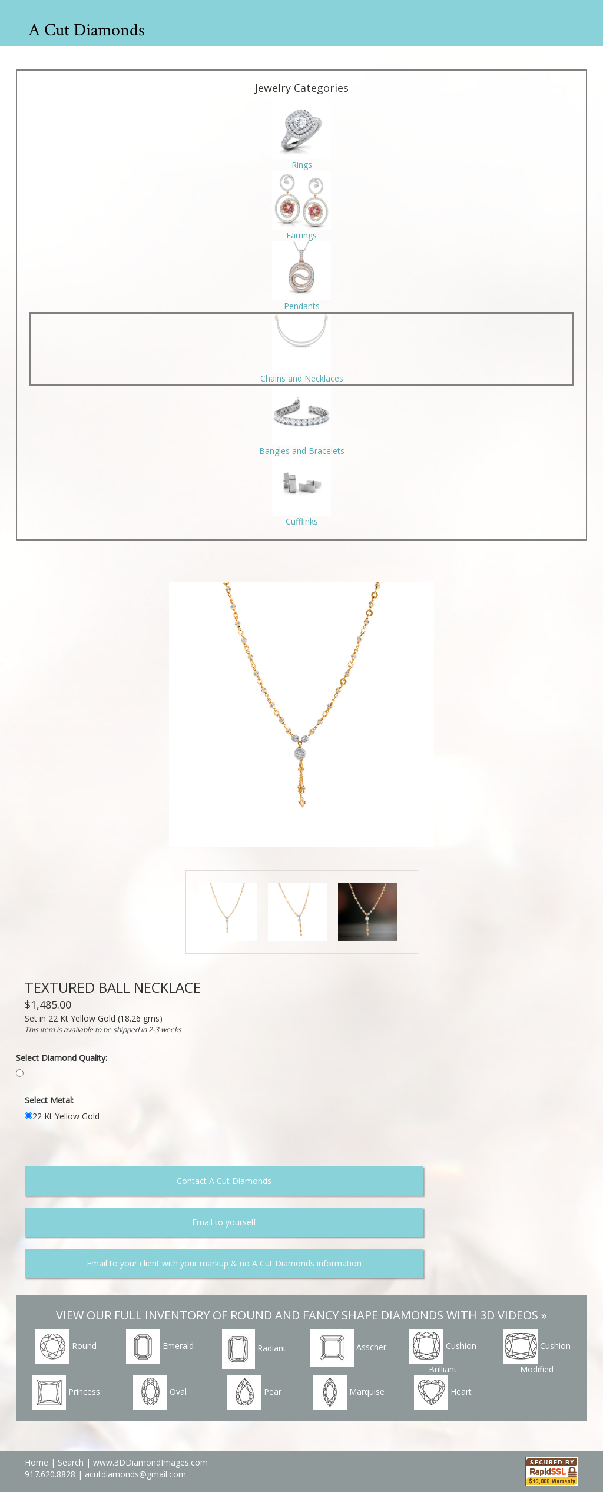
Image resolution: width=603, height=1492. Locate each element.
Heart (443, 1392)
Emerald (160, 1346)
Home (36, 1462)
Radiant (254, 1349)
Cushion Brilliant (442, 1352)
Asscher (348, 1348)
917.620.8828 (51, 1474)
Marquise (349, 1392)
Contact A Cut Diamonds (224, 1180)
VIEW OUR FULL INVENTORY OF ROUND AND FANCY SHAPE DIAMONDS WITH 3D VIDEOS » (301, 1315)
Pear (254, 1392)
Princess (66, 1392)
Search (71, 1462)
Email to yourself (224, 1222)
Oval (160, 1392)
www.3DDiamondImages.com (150, 1462)
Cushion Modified (537, 1352)
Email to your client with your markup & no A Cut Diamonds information (224, 1263)
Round (66, 1346)
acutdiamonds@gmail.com (135, 1474)
